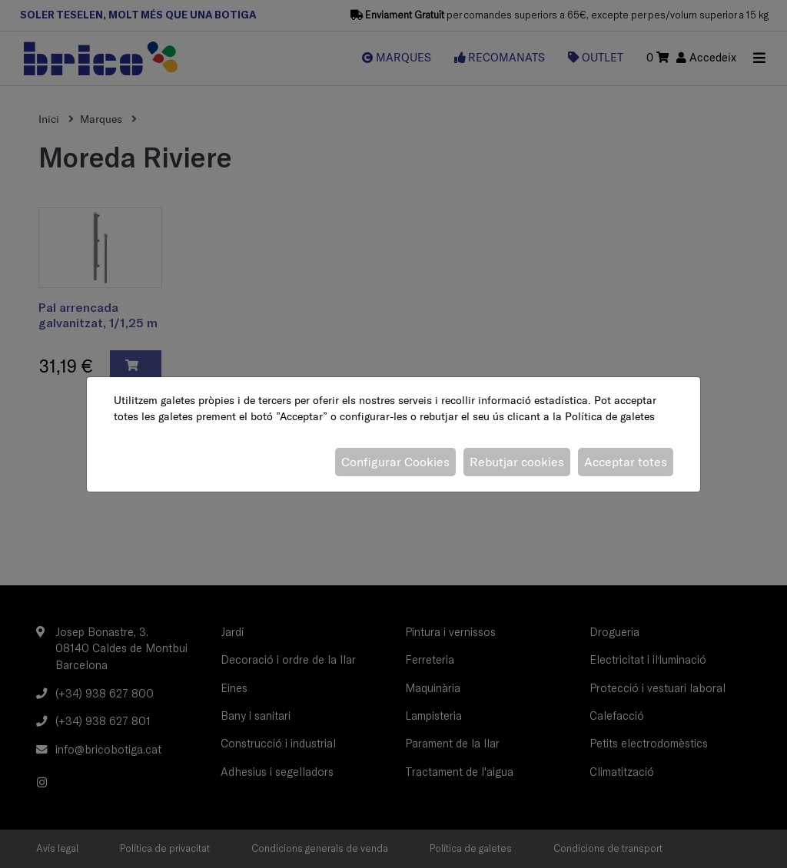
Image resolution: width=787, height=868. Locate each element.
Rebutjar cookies (517, 461)
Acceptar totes (625, 461)
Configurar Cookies (395, 461)
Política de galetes (610, 416)
